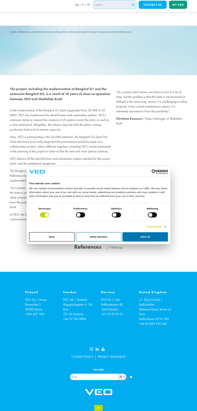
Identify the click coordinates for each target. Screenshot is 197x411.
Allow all (145, 236)
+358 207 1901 (35, 314)
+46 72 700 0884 (74, 319)
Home (13, 32)
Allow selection (98, 236)
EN (76, 8)
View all (117, 247)
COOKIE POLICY (82, 357)
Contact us (153, 8)
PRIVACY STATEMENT (112, 357)
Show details (154, 226)
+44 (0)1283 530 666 (153, 324)
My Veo (178, 8)
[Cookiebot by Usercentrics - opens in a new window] (154, 171)
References (24, 32)
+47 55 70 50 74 (112, 314)
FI (83, 8)
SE (88, 8)
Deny (52, 236)
